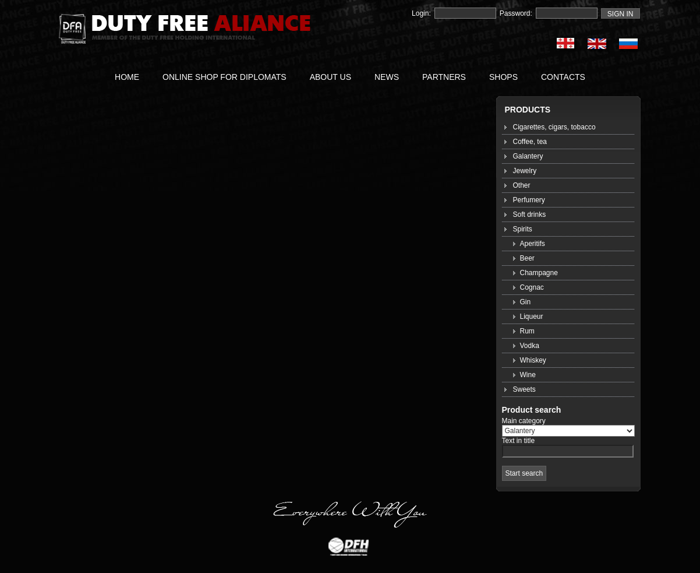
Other (522, 185)
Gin (525, 302)
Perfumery (529, 200)
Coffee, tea (530, 142)
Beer (527, 258)
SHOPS (503, 77)
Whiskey (533, 360)
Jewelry (525, 171)
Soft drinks (529, 214)
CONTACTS (563, 77)
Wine (528, 375)
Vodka (529, 346)
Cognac (532, 287)
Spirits (522, 229)
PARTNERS (444, 77)
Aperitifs (532, 244)
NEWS (386, 77)
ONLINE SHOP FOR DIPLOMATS (224, 77)
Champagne (539, 273)
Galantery (528, 156)
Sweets (524, 389)
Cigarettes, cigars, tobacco (554, 127)
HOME (127, 77)
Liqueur (531, 316)
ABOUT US (330, 77)
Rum (527, 331)
